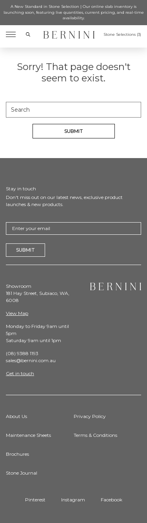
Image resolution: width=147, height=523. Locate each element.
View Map (17, 313)
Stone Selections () (122, 35)
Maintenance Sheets (28, 435)
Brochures (17, 454)
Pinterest (35, 500)
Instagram (73, 500)
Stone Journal (21, 473)
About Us (16, 416)
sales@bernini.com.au (31, 360)
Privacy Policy (90, 416)
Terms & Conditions (95, 435)
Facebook (111, 500)
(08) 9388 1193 (22, 353)
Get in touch (20, 373)
